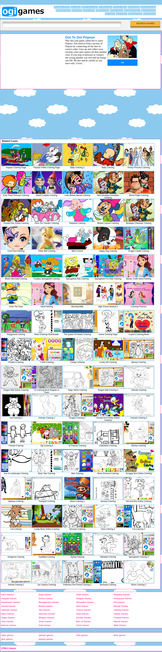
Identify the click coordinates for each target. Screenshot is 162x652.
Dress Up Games (149, 10)
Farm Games (7, 594)
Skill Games (76, 7)
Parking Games (121, 610)
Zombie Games (83, 617)
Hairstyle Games (9, 610)
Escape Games (116, 10)
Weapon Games (46, 617)
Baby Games (45, 594)
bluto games (120, 635)
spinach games (46, 635)
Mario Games (7, 614)
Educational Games (132, 10)
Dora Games (82, 606)
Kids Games (77, 10)
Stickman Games (47, 614)
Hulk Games (45, 625)
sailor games (7, 635)
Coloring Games (120, 7)
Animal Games (8, 606)
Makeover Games (63, 10)
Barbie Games (45, 606)
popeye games (46, 639)
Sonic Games (82, 625)
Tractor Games (83, 610)
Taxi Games (44, 610)
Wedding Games (122, 594)
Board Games (133, 7)
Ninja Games (82, 614)
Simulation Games (85, 602)
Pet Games (119, 602)
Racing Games (149, 14)
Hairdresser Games (10, 602)
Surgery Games (83, 598)
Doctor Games (46, 598)
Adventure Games (148, 7)
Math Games (120, 625)
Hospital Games (8, 598)
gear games (7, 639)
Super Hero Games (90, 7)
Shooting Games (135, 14)
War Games (110, 14)
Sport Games (121, 14)
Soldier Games (121, 614)
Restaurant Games (123, 598)
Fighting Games (102, 10)
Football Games (121, 617)
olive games (82, 635)
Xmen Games (45, 621)
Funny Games (89, 10)
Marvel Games (121, 621)
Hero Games (7, 621)
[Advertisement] (28, 58)
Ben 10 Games (83, 621)
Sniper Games (8, 617)
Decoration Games (62, 7)
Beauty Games (121, 606)
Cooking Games (105, 7)
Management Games (49, 602)
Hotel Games (82, 594)
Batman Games (8, 625)
